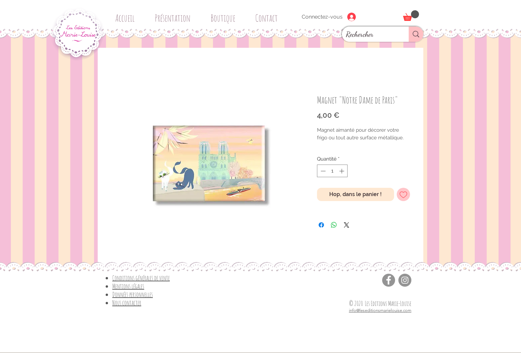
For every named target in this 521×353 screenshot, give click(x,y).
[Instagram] (404, 280)
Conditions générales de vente (141, 278)
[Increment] (342, 171)
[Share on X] (347, 225)
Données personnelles (132, 294)
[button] (225, 15)
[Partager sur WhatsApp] (334, 225)
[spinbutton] (332, 171)
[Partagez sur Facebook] (321, 225)
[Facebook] (388, 280)
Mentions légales (128, 286)
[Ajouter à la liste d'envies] (403, 194)
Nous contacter (126, 303)
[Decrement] (322, 171)
